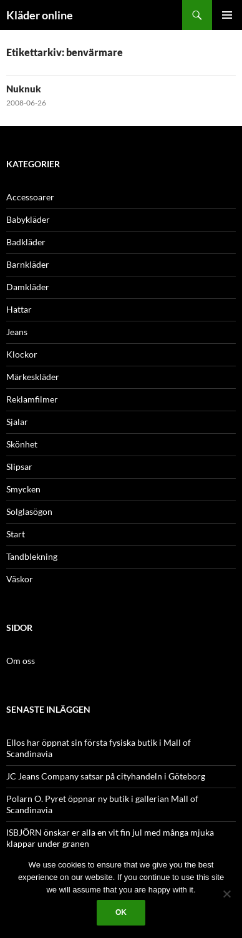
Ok (121, 912)
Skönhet (21, 444)
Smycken (23, 489)
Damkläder (27, 286)
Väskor (19, 579)
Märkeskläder (32, 376)
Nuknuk (23, 88)
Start (15, 534)
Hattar (19, 309)
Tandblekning (31, 556)
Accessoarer (30, 197)
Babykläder (28, 219)
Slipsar (19, 466)
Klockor (21, 354)
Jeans (16, 331)
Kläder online (39, 15)
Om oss (20, 660)
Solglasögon (29, 511)
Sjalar (17, 421)
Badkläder (26, 242)
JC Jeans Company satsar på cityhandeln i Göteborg (105, 776)
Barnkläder (27, 264)
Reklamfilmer (32, 399)
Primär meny (227, 15)
